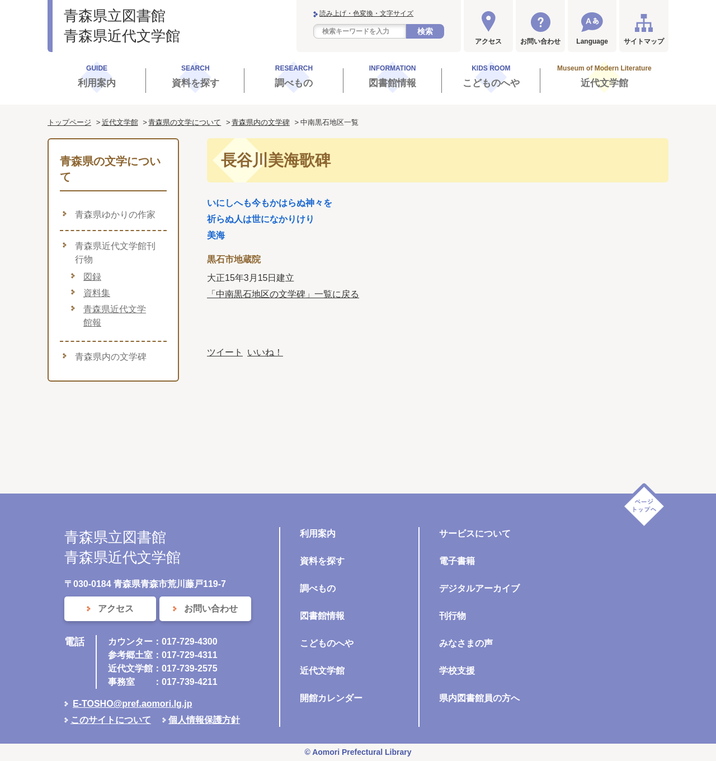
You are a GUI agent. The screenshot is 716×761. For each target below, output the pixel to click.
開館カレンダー (331, 698)
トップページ (69, 122)
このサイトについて (110, 720)
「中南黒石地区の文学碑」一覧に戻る (283, 294)
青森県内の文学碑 (261, 122)
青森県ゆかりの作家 (115, 214)
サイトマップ (644, 41)
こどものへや (327, 643)
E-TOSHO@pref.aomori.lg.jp (132, 703)
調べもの (318, 588)
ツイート (225, 352)
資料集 (96, 293)
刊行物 (452, 616)
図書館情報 (322, 616)
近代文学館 (120, 122)
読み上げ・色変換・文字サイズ (366, 13)
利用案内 (318, 533)
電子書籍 (457, 561)
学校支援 (457, 670)
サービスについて (475, 533)
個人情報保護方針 (204, 720)
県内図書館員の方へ (479, 698)
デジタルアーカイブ (479, 588)
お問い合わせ (540, 41)
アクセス (488, 41)
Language (592, 41)
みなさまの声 (466, 643)
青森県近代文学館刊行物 (115, 252)
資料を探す (322, 561)
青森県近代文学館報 (114, 315)
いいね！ (265, 352)
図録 (92, 276)
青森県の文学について (184, 122)
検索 (425, 31)
